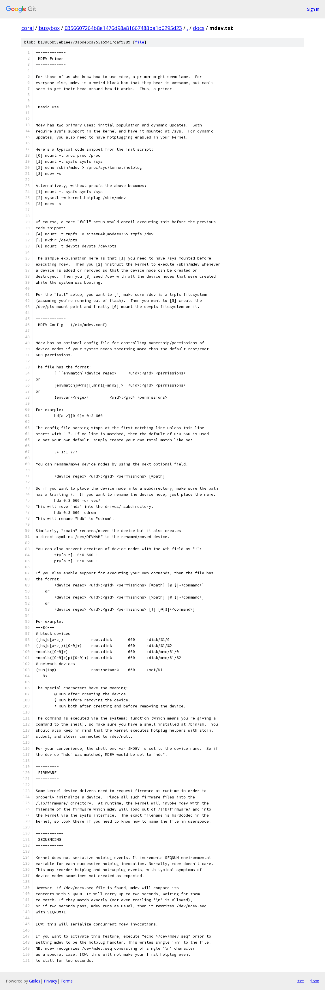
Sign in (313, 9)
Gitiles (34, 981)
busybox (49, 27)
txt (300, 980)
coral (27, 27)
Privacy (50, 981)
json (314, 980)
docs (198, 27)
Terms (67, 981)
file (139, 42)
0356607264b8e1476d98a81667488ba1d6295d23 (123, 27)
